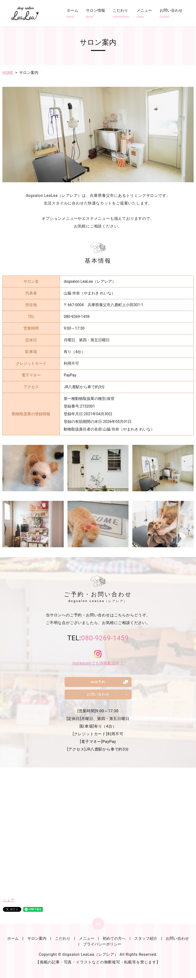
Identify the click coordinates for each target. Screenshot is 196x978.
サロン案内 (36, 938)
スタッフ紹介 (145, 938)
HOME (7, 72)
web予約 (98, 681)
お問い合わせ (171, 13)
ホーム (72, 13)
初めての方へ (114, 938)
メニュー (144, 13)
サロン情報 (95, 13)
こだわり (121, 13)
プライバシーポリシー (102, 944)
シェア (8, 900)
